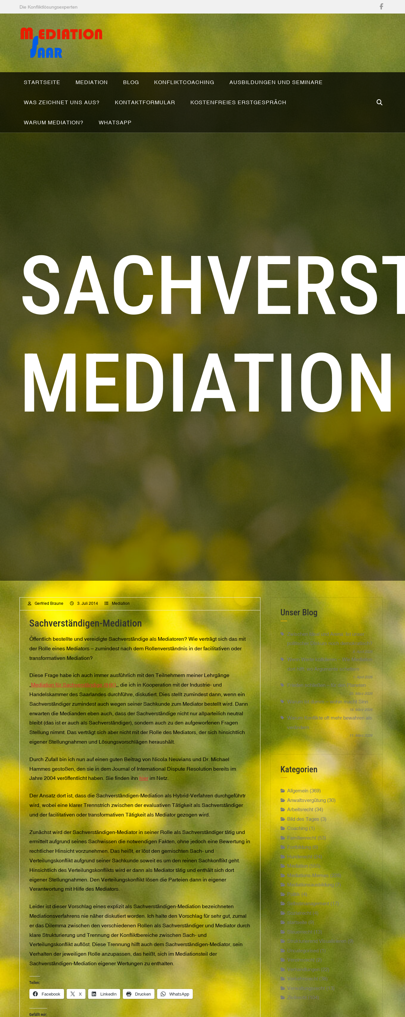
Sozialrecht (299, 932)
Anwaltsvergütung (306, 819)
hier (143, 798)
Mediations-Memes (308, 895)
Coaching (297, 847)
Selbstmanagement (308, 923)
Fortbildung (299, 866)
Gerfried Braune (49, 623)
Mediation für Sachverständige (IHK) (73, 704)
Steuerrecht (299, 951)
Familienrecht (301, 857)
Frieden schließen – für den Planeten (326, 705)
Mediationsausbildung (310, 904)
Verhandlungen (303, 989)
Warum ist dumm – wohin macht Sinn (327, 721)
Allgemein (297, 810)
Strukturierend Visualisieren (316, 960)
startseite (297, 941)
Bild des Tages (303, 838)
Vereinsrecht (301, 979)
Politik (293, 913)
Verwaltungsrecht (306, 1007)
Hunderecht (299, 876)
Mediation (121, 623)
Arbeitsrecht (300, 829)
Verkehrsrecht (302, 998)
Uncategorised (303, 970)
